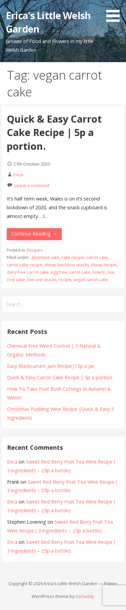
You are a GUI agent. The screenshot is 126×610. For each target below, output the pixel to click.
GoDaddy (84, 596)
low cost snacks (41, 279)
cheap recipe (104, 265)
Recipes (34, 250)
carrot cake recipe (24, 265)
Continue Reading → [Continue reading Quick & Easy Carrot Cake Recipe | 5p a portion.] (34, 233)
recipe (64, 279)
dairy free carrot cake (28, 272)
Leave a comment (31, 185)
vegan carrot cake (90, 279)
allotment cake (45, 257)
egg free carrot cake (70, 272)
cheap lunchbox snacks (66, 265)
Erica (18, 175)
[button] (115, 12)
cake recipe (72, 257)
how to (99, 272)
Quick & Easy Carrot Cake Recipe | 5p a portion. (54, 132)
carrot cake (97, 257)
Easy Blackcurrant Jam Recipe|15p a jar (50, 366)
